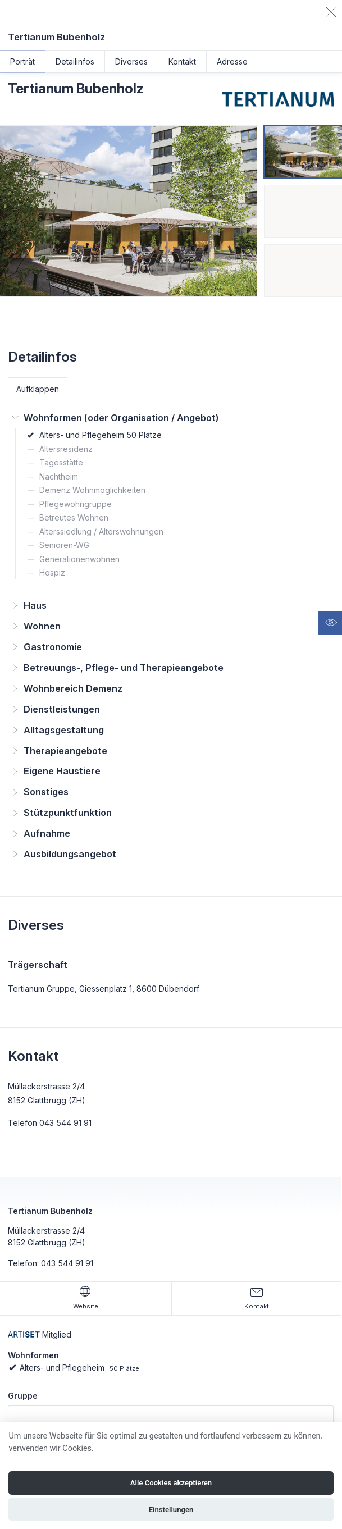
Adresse (232, 61)
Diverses (131, 61)
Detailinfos (75, 61)
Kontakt (182, 61)
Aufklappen (37, 389)
